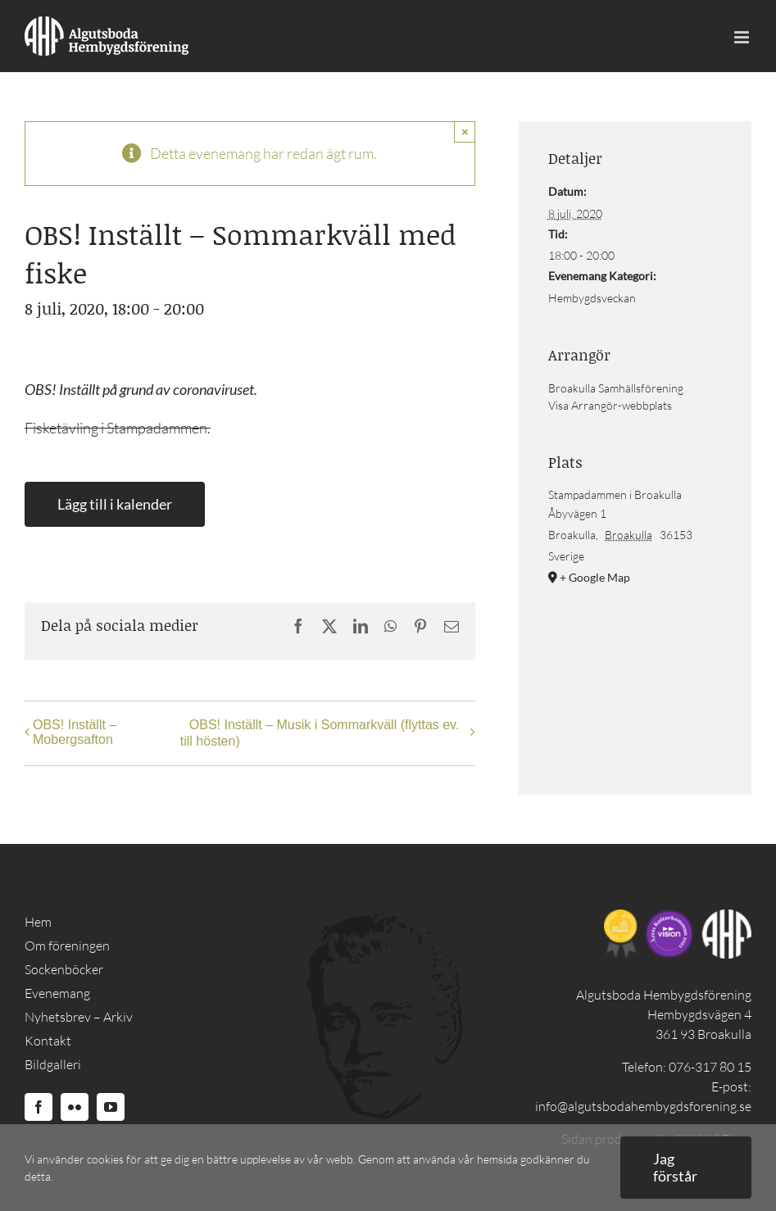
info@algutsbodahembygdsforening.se (643, 1106)
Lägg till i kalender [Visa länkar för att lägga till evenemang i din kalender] (114, 504)
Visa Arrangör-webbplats (610, 405)
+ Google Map (595, 577)
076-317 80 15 (710, 1067)
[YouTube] (111, 1107)
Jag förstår (675, 1167)
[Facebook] (38, 1107)
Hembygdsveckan (592, 298)
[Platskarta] (635, 674)
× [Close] (465, 131)
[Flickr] (74, 1107)
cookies (105, 1159)
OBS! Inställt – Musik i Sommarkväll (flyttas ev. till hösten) (320, 733)
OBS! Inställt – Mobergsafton (74, 732)
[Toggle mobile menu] (742, 37)
